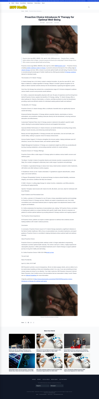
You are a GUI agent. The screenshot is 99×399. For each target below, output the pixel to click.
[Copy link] (34, 323)
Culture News (37, 3)
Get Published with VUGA (58, 394)
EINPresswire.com (60, 65)
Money (17, 3)
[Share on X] (26, 323)
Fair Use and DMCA (43, 394)
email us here (50, 252)
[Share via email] (31, 323)
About (43, 3)
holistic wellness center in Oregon (36, 68)
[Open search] (89, 7)
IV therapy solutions (70, 72)
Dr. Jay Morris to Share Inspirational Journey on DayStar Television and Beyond (23, 0)
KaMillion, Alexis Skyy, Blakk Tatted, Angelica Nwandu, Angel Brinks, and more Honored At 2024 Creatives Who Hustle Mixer (63, 0)
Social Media (23, 3)
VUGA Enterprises (51, 392)
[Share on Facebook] (28, 323)
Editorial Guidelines (31, 275)
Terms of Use (50, 394)
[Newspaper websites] (56, 386)
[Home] (9, 3)
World (13, 3)
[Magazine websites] (42, 386)
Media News (30, 3)
